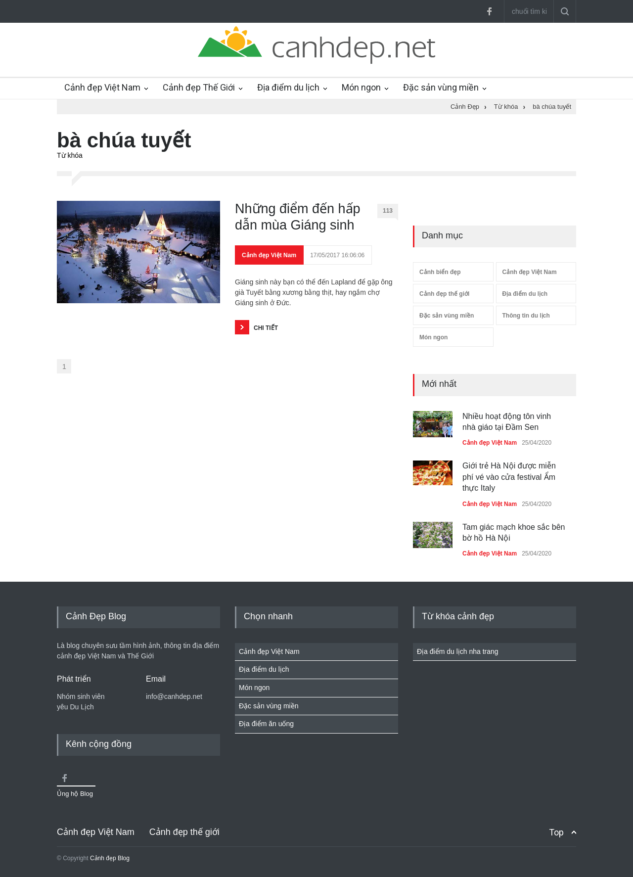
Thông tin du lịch (526, 315)
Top (556, 832)
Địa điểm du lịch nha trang (457, 651)
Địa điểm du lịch (288, 87)
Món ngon (361, 87)
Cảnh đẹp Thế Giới (199, 87)
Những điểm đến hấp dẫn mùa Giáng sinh (298, 216)
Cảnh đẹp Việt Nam (102, 87)
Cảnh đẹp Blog (110, 858)
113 (390, 212)
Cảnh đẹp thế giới (444, 293)
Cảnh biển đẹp (440, 272)
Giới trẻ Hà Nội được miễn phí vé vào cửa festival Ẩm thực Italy (509, 477)
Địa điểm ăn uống (266, 724)
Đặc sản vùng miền (441, 87)
